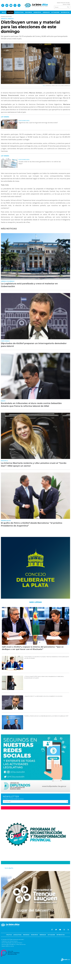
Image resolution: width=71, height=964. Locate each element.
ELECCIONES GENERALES (64, 85)
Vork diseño (9, 868)
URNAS (53, 85)
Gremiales (46, 12)
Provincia (28, 12)
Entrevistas (65, 12)
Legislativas (19, 12)
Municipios (37, 12)
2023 (56, 85)
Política (10, 12)
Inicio (4, 12)
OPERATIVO (48, 85)
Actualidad (55, 12)
